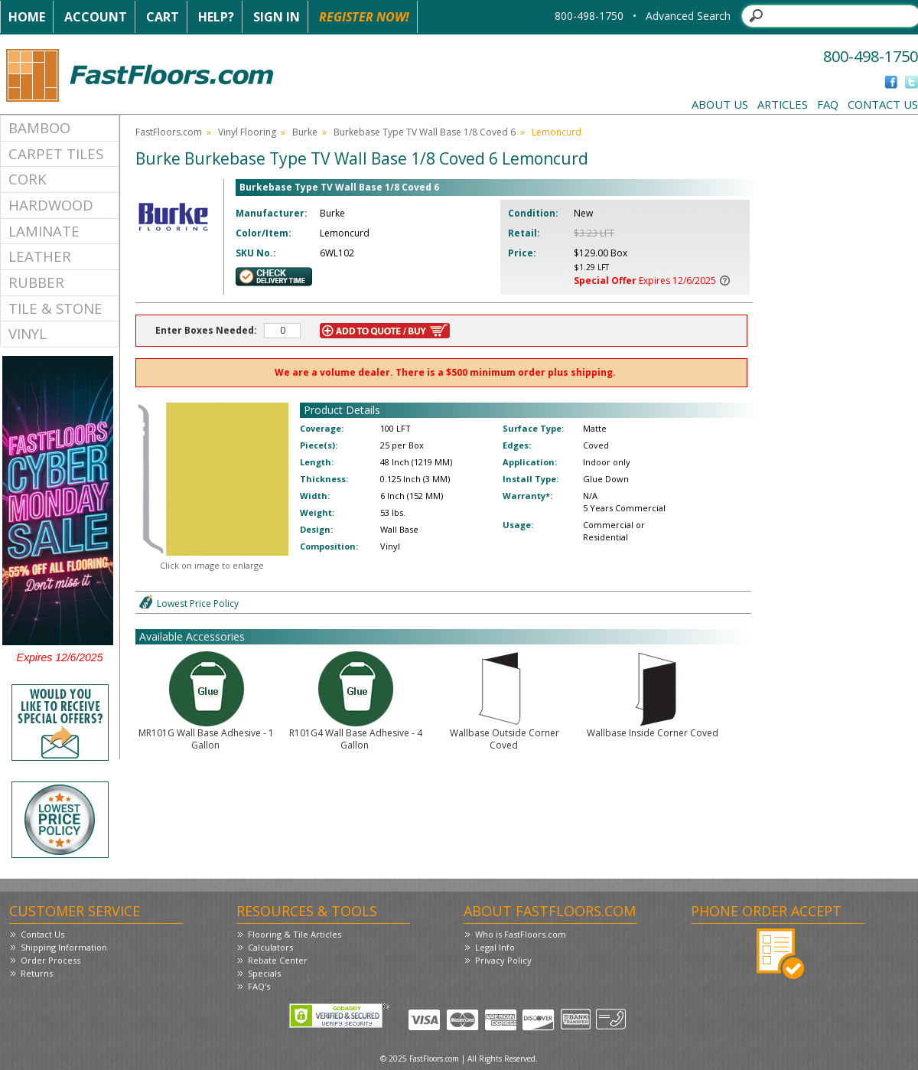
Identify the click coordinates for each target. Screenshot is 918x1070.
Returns (37, 973)
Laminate (44, 230)
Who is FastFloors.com (520, 934)
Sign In (276, 16)
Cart (162, 16)
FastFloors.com (168, 132)
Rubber (36, 282)
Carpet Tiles (55, 153)
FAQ (827, 104)
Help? (216, 16)
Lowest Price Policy (198, 603)
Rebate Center (278, 960)
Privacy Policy (503, 960)
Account (95, 16)
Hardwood (50, 204)
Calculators (270, 947)
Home (26, 16)
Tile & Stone (55, 308)
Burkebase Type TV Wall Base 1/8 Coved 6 (425, 132)
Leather (39, 256)
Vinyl (27, 333)
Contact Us (883, 104)
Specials (264, 973)
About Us (720, 104)
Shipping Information (64, 947)
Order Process (50, 960)
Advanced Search (688, 15)
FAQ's (259, 986)
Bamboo (39, 127)
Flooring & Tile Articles (294, 934)
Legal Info (495, 947)
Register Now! (364, 16)
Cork (27, 178)
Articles (782, 104)
